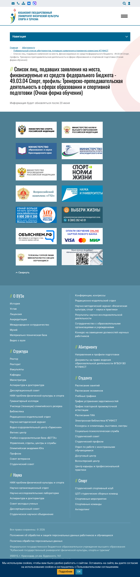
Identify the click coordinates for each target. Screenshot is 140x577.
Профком (15, 453)
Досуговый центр (85, 455)
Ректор (14, 358)
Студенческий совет (22, 464)
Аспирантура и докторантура (27, 385)
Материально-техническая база (28, 335)
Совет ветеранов (20, 458)
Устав (13, 308)
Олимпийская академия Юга (27, 448)
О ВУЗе (18, 296)
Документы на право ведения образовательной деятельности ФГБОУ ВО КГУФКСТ (100, 363)
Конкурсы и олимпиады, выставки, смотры (101, 425)
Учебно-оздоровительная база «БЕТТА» (33, 437)
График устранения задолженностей (96, 401)
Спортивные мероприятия (90, 498)
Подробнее (65, 571)
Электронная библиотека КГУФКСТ (96, 420)
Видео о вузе (17, 340)
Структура (20, 351)
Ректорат (15, 364)
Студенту (85, 378)
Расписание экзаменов (89, 390)
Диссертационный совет (24, 390)
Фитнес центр (18, 432)
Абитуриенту (87, 347)
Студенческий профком (89, 441)
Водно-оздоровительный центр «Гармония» (36, 427)
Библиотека (17, 411)
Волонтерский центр (87, 461)
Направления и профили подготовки (97, 354)
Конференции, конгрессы (90, 295)
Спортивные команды (88, 504)
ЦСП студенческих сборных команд (96, 493)
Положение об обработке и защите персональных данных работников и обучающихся (61, 535)
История (15, 303)
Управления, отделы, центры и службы (33, 443)
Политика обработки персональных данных (36, 541)
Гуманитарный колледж (24, 401)
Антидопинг (82, 509)
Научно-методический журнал (28, 422)
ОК (79, 571)
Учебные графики (85, 396)
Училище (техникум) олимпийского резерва (36, 406)
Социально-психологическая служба (97, 431)
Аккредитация (18, 319)
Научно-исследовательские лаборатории (34, 493)
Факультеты (17, 369)
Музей (13, 329)
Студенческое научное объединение (31, 514)
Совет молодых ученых (24, 503)
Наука (17, 475)
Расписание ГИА (85, 415)
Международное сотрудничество (29, 324)
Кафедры (15, 374)
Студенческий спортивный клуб (94, 488)
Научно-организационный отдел (29, 487)
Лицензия (16, 314)
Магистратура (18, 379)
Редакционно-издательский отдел (30, 416)
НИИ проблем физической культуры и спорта (37, 395)
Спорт (82, 480)
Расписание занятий (87, 385)
